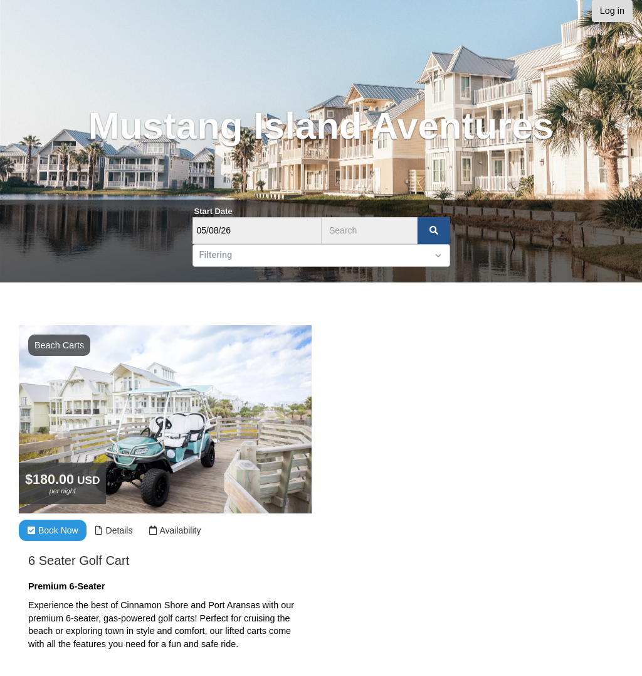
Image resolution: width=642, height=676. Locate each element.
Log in (612, 11)
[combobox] (200, 255)
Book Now (52, 530)
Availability (175, 530)
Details (114, 530)
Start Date (213, 211)
